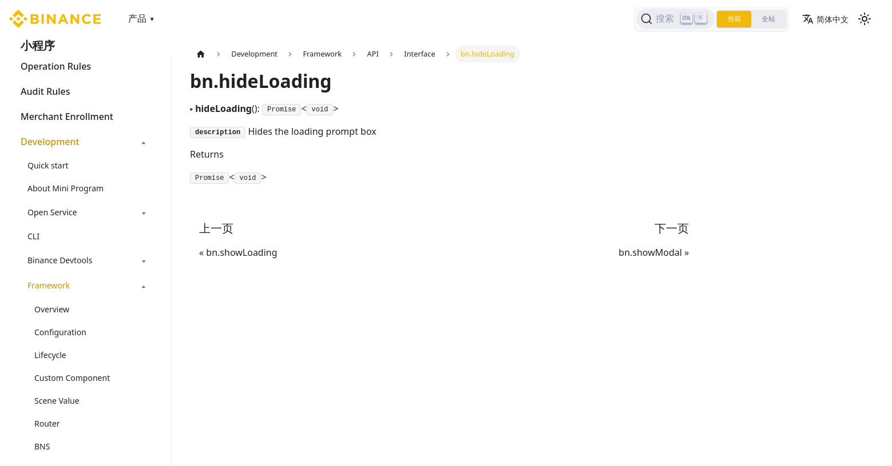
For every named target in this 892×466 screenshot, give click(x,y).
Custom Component (72, 377)
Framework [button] (48, 285)
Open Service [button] (52, 212)
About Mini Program (65, 188)
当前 (734, 19)
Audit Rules (45, 91)
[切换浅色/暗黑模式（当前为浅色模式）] (864, 19)
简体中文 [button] (825, 19)
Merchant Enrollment (67, 116)
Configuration (60, 332)
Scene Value (57, 400)
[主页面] (201, 54)
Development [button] (50, 141)
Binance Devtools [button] (59, 260)
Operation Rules (56, 66)
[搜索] (675, 19)
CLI (33, 236)
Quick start (47, 165)
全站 (768, 19)
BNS (42, 446)
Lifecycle (50, 355)
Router (47, 423)
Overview (51, 309)
